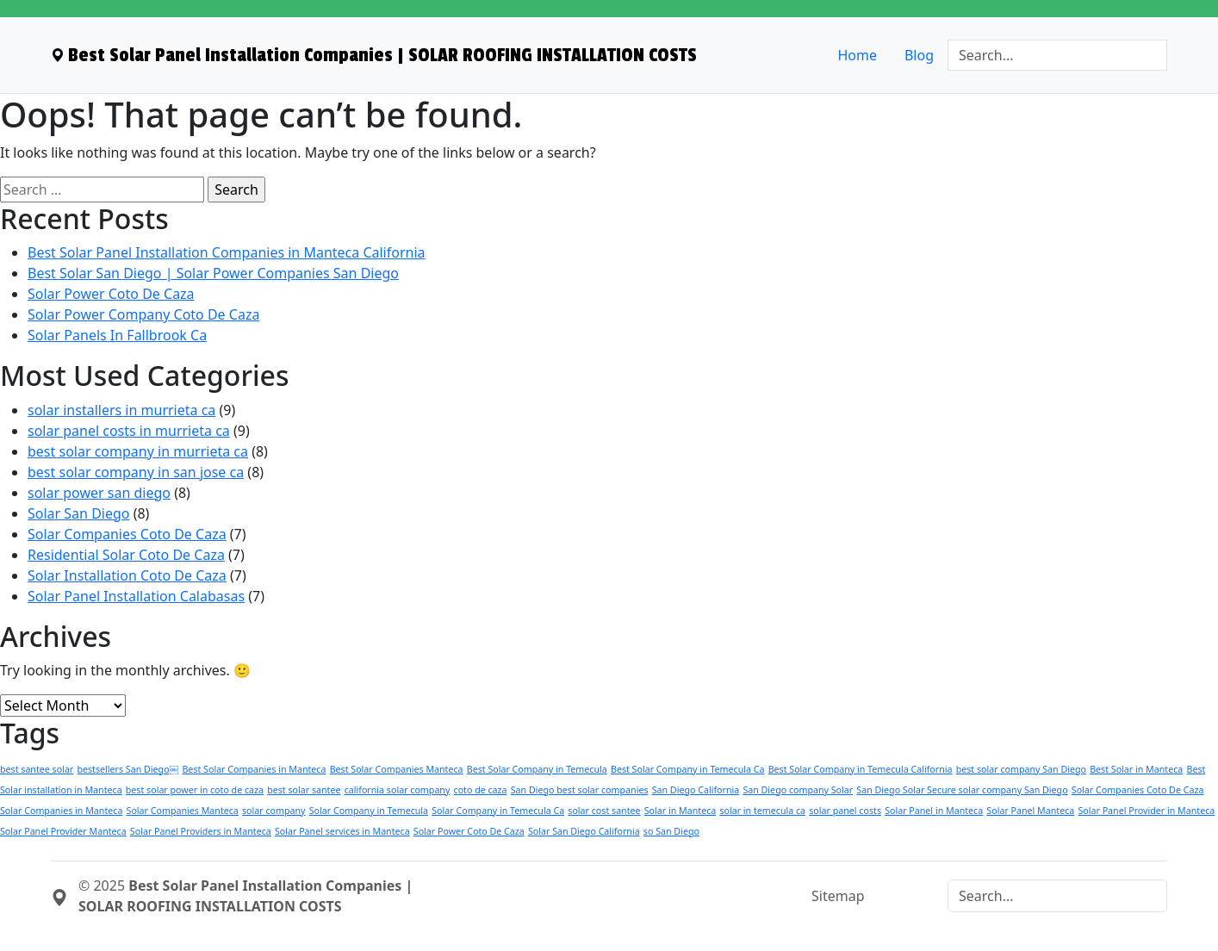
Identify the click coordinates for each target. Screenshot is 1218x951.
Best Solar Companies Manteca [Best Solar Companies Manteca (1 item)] (396, 769)
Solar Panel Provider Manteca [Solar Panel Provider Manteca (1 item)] (63, 831)
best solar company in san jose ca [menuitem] (136, 472)
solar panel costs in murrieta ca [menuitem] (129, 430)
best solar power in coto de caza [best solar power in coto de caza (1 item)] (195, 790)
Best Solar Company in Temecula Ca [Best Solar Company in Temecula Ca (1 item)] (688, 769)
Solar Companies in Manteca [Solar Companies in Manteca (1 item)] (61, 811)
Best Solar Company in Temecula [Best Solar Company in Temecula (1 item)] (537, 769)
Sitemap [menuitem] (838, 895)
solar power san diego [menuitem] (99, 492)
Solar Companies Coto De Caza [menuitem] (127, 534)
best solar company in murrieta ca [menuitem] (138, 451)
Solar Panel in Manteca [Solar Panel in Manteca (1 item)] (934, 811)
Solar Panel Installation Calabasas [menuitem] (136, 596)
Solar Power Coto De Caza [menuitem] (111, 293)
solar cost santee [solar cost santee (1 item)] (604, 811)
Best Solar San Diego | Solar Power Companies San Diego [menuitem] (213, 273)
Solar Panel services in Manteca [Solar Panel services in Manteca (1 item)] (342, 831)
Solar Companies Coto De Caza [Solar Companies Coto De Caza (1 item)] (1138, 790)
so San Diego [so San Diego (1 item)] (671, 831)
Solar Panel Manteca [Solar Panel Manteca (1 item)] (1030, 811)
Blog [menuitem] (919, 55)
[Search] (1057, 55)
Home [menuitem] (857, 55)
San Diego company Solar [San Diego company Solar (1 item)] (798, 790)
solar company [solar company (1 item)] (274, 811)
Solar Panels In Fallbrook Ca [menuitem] (117, 335)
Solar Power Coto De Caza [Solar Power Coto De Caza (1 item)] (469, 831)
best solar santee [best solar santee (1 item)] (303, 790)
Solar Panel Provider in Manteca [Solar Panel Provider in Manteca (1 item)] (1146, 811)
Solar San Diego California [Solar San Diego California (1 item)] (584, 831)
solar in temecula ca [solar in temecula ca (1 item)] (762, 811)
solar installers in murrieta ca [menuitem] (121, 410)
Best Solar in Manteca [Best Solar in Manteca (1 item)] (1136, 769)
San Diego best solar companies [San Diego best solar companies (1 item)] (580, 790)
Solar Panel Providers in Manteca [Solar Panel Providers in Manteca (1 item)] (200, 831)
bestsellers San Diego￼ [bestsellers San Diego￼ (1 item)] (127, 769)
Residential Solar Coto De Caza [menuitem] (126, 554)
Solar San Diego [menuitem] (79, 513)
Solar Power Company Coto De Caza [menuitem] (143, 314)
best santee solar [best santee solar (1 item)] (36, 769)
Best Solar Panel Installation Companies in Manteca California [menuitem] (227, 252)
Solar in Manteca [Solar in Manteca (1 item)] (680, 811)
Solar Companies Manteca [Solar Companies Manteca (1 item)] (183, 811)
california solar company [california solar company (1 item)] (398, 790)
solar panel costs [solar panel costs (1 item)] (845, 811)
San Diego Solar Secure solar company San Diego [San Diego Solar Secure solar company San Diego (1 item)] (961, 790)
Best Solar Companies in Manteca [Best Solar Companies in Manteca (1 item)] (254, 769)
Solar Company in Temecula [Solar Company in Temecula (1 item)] (368, 811)
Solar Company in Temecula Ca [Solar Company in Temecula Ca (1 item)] (498, 811)
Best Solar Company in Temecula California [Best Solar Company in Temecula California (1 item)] (860, 769)
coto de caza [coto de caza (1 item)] (480, 790)
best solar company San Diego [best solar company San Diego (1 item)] (1021, 769)
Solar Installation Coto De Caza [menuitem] (127, 575)
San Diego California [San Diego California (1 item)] (696, 790)
